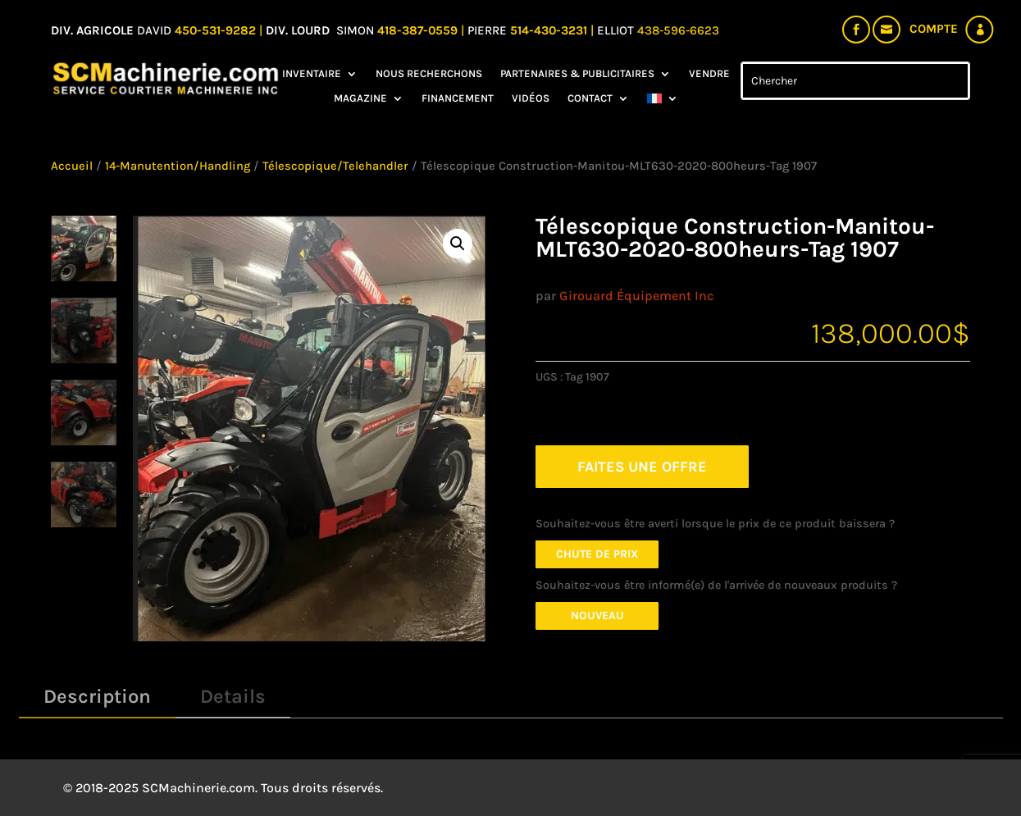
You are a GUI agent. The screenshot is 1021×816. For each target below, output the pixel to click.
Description (97, 696)
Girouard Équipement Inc (636, 295)
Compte (933, 28)
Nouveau (597, 615)
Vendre (709, 74)
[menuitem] (662, 102)
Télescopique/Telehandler (335, 166)
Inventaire (311, 74)
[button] (457, 243)
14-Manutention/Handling (177, 166)
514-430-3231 (550, 30)
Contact (590, 98)
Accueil (72, 166)
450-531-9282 (215, 30)
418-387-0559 (419, 30)
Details (233, 696)
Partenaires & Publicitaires (577, 74)
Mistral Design (503, 787)
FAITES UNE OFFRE (642, 467)
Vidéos (530, 98)
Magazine (360, 98)
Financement (458, 98)
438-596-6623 (678, 30)
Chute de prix (597, 554)
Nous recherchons (429, 74)
